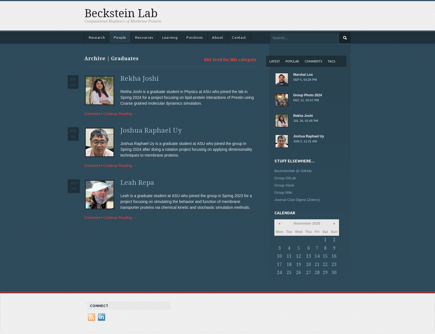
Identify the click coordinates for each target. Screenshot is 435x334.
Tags (331, 61)
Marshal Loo (310, 77)
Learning (170, 37)
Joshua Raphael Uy (151, 130)
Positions (194, 37)
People (120, 37)
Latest (274, 61)
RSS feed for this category (230, 59)
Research (97, 37)
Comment (92, 114)
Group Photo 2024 (310, 98)
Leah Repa (137, 183)
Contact (239, 37)
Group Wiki (283, 192)
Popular (292, 61)
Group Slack (284, 185)
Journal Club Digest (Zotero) (297, 200)
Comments (313, 61)
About (217, 37)
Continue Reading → (120, 114)
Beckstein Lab (121, 13)
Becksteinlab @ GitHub (293, 171)
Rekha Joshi (139, 78)
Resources (144, 37)
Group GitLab (285, 178)
